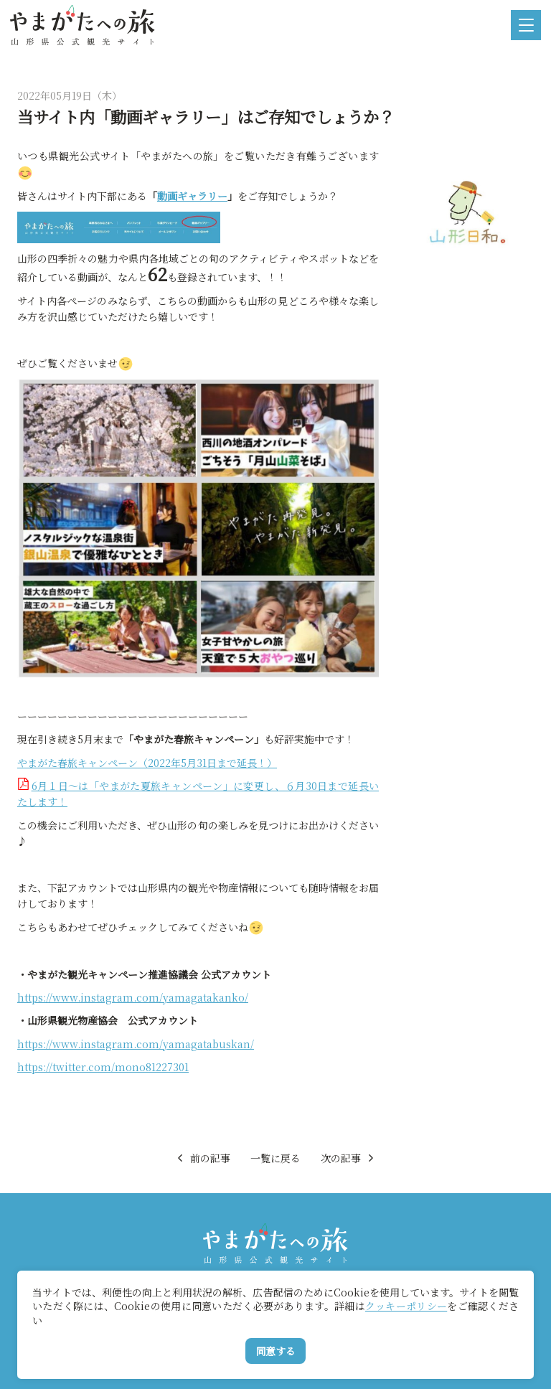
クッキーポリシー (406, 1306)
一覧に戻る (275, 1158)
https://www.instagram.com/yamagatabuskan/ (135, 1044)
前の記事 (202, 1158)
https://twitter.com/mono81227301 (103, 1067)
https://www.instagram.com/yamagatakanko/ (132, 997)
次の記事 (348, 1158)
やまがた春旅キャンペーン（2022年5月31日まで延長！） (147, 762)
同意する (275, 1351)
